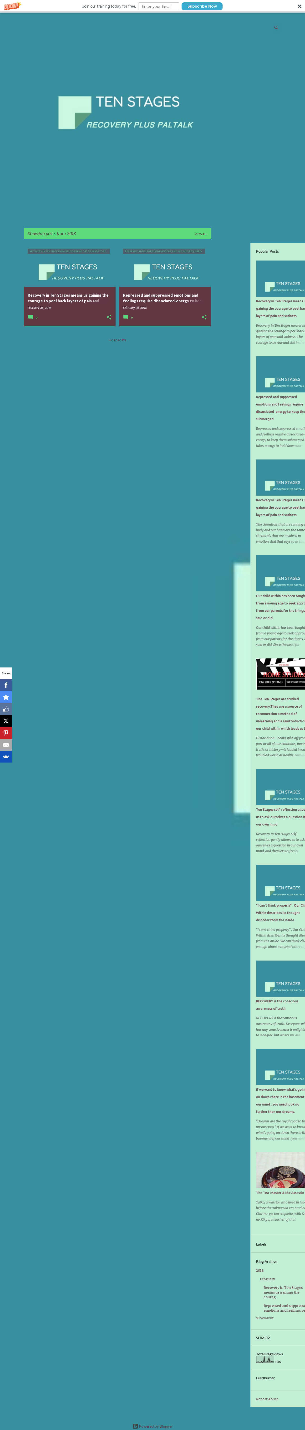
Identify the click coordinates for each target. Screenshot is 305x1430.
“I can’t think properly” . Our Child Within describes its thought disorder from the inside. (246, 912)
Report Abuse (231, 1399)
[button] (152, 6)
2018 (224, 1270)
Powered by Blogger (152, 1426)
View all (201, 234)
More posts (117, 340)
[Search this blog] (256, 28)
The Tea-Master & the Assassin (244, 1193)
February (231, 1279)
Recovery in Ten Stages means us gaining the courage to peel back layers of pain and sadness (246, 308)
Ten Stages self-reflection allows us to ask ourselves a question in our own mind (246, 817)
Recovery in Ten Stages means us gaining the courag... (247, 1292)
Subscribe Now (202, 6)
